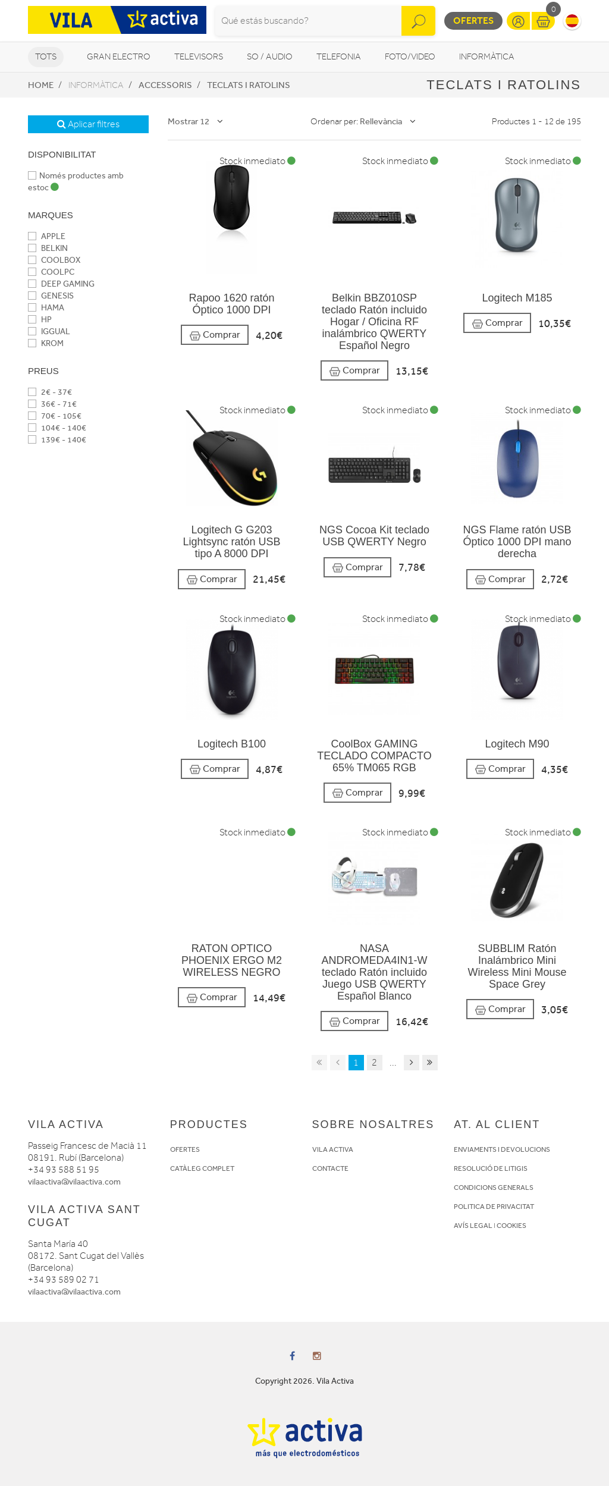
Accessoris (165, 85)
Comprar (214, 335)
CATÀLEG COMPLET (202, 1168)
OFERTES (185, 1149)
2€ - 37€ (50, 392)
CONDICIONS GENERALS (493, 1187)
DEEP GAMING (61, 284)
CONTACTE (330, 1168)
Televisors (198, 57)
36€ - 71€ (52, 404)
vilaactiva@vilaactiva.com (74, 1182)
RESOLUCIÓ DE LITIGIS (491, 1168)
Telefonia (338, 57)
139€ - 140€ (57, 440)
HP (40, 320)
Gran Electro (118, 57)
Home (41, 85)
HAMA (46, 308)
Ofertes (473, 20)
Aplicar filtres (88, 124)
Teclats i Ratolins (248, 85)
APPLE (46, 236)
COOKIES (511, 1225)
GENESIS (51, 296)
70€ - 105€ (54, 416)
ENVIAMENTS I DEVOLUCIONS (502, 1149)
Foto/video (410, 57)
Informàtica (486, 57)
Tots (45, 57)
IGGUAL (49, 331)
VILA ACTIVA (332, 1149)
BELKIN (48, 248)
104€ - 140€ (57, 428)
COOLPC (51, 272)
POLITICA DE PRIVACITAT (494, 1206)
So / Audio (270, 57)
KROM (46, 343)
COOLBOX (54, 260)
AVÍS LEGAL (473, 1225)
